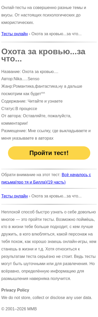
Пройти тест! (48, 152)
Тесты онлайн (14, 34)
